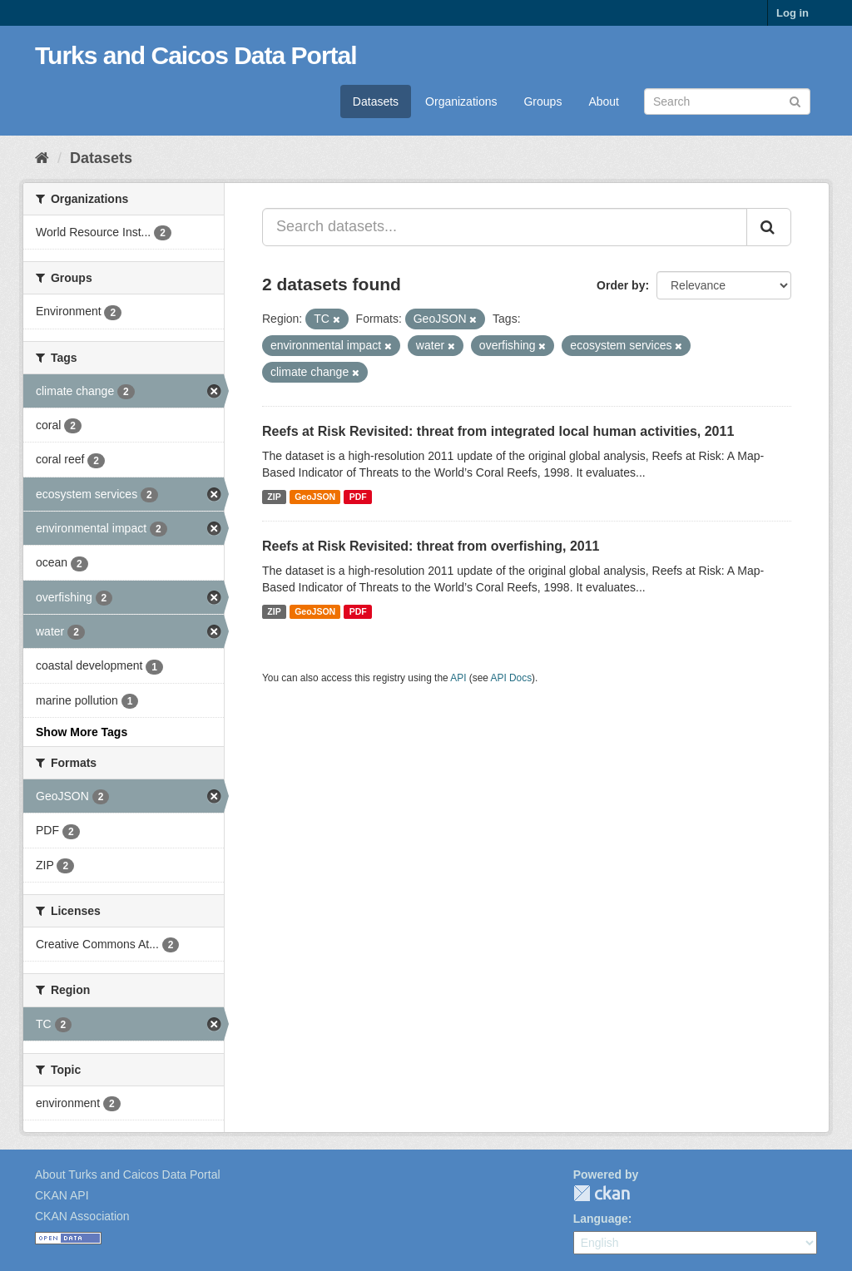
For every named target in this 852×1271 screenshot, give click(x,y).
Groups (542, 101)
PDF (358, 497)
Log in (792, 13)
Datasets (376, 101)
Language (600, 1218)
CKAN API (62, 1195)
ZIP (273, 497)
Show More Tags (81, 732)
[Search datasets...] (504, 227)
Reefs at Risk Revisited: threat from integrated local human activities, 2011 (498, 431)
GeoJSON (315, 497)
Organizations (461, 101)
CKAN (601, 1193)
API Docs (511, 678)
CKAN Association (82, 1216)
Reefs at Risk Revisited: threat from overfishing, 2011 (430, 546)
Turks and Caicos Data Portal (196, 55)
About (603, 101)
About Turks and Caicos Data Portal (127, 1174)
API (458, 678)
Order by (621, 285)
